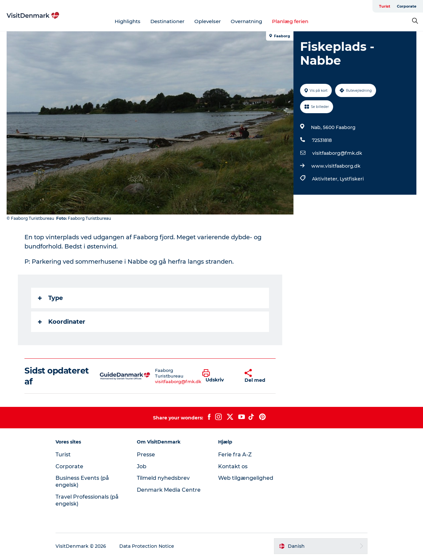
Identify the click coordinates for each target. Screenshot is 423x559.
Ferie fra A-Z (235, 454)
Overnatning (246, 21)
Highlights (127, 21)
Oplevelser (207, 21)
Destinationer (167, 21)
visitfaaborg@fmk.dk (337, 153)
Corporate (406, 6)
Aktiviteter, (326, 179)
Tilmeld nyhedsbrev (163, 478)
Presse (146, 454)
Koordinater (61, 321)
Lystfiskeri (352, 179)
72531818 (322, 140)
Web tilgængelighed (245, 478)
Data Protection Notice (146, 546)
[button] (218, 376)
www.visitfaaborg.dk (336, 166)
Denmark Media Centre (169, 490)
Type (50, 298)
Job (141, 466)
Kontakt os (233, 466)
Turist (384, 6)
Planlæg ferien (290, 21)
